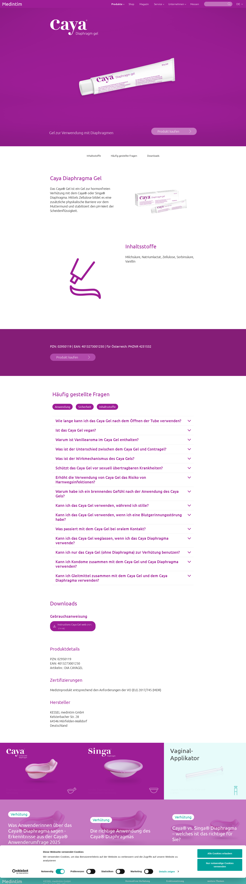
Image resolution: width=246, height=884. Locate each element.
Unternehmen (176, 4)
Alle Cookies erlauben (220, 859)
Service (158, 4)
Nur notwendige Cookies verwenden (220, 871)
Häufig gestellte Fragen (124, 155)
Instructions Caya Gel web (75, 626)
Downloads (153, 155)
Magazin (144, 4)
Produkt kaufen (168, 131)
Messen (194, 4)
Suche (229, 4)
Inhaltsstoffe (94, 155)
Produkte (117, 4)
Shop (131, 4)
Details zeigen (167, 877)
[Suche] (218, 4)
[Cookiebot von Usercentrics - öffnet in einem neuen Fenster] (20, 878)
